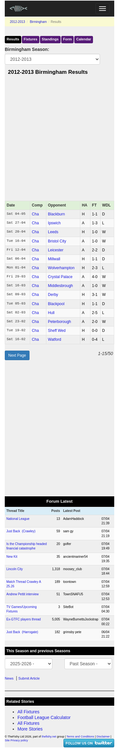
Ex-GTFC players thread (23, 619)
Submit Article (29, 678)
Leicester (55, 250)
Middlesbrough (60, 285)
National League (18, 519)
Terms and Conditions (80, 736)
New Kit (11, 556)
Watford (54, 339)
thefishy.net (49, 736)
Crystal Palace (60, 277)
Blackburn (56, 214)
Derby (53, 294)
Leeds (53, 232)
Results (13, 39)
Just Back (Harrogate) (22, 632)
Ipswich (54, 223)
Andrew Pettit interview (22, 594)
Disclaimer (103, 736)
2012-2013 (17, 22)
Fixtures (30, 39)
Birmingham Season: (27, 49)
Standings (50, 39)
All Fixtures (28, 711)
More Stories (30, 728)
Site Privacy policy (16, 740)
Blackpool (56, 304)
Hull (51, 313)
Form (67, 39)
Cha (35, 214)
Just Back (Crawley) (21, 531)
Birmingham (38, 22)
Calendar (83, 39)
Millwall (54, 259)
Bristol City (57, 241)
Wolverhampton (61, 268)
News (9, 678)
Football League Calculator (43, 717)
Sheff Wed (57, 330)
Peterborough (59, 321)
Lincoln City (14, 569)
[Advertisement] (59, 139)
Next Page (17, 355)
